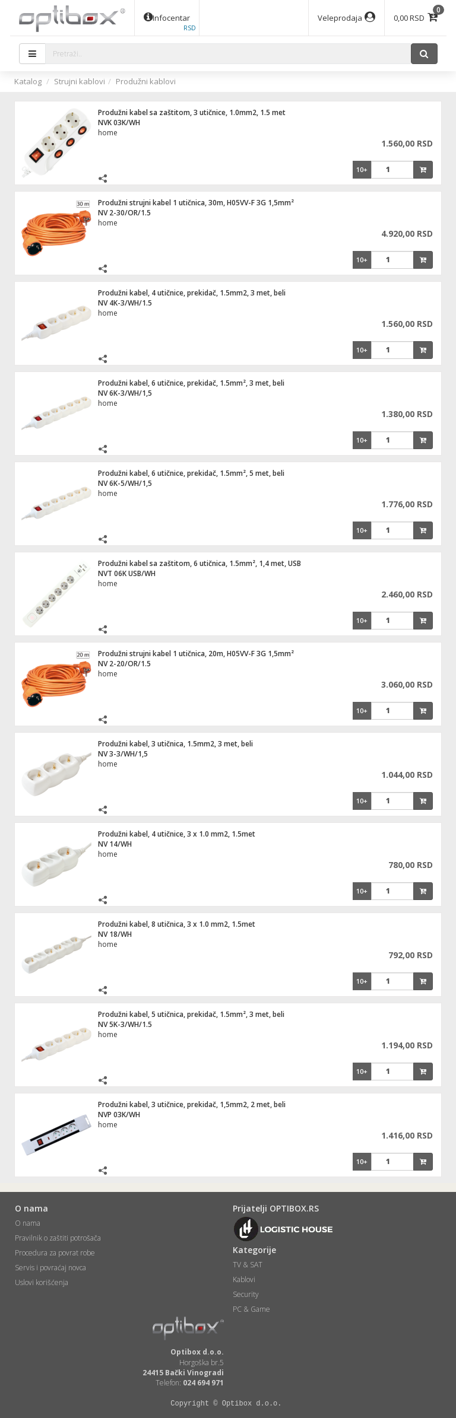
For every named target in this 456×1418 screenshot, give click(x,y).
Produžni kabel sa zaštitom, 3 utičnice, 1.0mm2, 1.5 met (192, 112)
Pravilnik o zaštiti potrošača (58, 1238)
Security (246, 1294)
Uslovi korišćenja (41, 1282)
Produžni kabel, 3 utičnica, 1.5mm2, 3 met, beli (175, 744)
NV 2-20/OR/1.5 (124, 664)
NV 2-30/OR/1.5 (124, 213)
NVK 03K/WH (119, 122)
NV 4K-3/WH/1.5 (125, 303)
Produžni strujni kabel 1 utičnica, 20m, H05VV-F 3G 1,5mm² (196, 653)
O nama (27, 1223)
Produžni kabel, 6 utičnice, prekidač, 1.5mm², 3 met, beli (191, 383)
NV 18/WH (115, 934)
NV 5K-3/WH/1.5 (125, 1024)
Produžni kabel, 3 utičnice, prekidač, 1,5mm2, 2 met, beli (192, 1104)
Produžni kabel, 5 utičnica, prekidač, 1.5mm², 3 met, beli (191, 1014)
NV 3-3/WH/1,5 (123, 754)
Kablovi (244, 1279)
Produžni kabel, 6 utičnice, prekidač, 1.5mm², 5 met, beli (191, 473)
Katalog (28, 81)
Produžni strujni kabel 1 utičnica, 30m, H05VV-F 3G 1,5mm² (196, 203)
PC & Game (251, 1309)
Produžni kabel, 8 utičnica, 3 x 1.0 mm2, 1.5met (176, 924)
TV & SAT (247, 1265)
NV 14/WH (115, 844)
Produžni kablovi (146, 81)
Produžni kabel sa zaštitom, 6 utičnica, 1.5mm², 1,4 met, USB (199, 563)
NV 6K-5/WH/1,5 (125, 483)
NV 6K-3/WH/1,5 (125, 393)
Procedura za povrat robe (55, 1253)
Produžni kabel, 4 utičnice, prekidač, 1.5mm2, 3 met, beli (192, 293)
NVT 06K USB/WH (127, 573)
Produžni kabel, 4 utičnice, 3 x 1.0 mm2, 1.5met (176, 834)
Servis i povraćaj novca (50, 1268)
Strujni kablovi (79, 81)
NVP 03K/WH (119, 1114)
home (108, 133)
